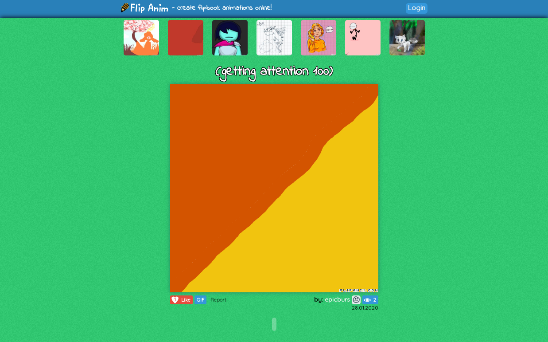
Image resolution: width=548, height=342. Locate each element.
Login (416, 8)
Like (180, 299)
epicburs (343, 299)
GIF (200, 300)
